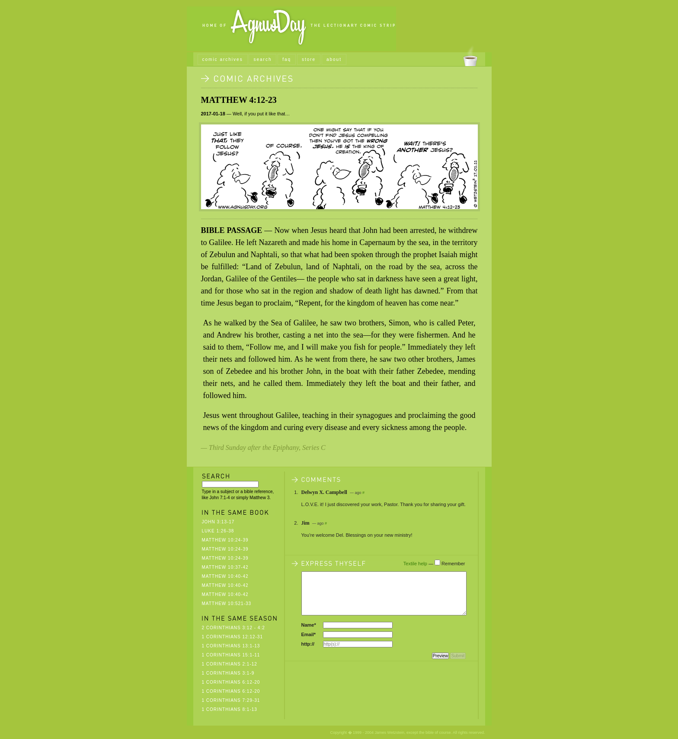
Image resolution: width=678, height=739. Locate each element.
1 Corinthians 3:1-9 (228, 673)
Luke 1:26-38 (218, 531)
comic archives (222, 59)
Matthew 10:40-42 (225, 576)
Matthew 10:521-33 (227, 603)
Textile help (415, 563)
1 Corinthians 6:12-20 (231, 682)
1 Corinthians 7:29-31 (231, 700)
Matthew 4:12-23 (239, 100)
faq (286, 59)
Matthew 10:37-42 (225, 567)
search (262, 59)
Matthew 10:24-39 (225, 540)
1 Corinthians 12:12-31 (232, 636)
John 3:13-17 (218, 521)
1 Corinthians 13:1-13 (231, 645)
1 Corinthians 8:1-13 (229, 709)
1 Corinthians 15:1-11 (231, 655)
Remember (453, 563)
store (309, 59)
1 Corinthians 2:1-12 (229, 664)
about (334, 59)
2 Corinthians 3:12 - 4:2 (233, 627)
